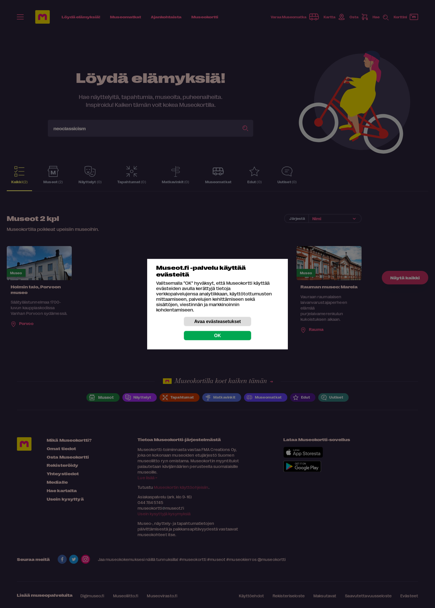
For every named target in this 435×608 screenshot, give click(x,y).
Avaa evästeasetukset (217, 321)
